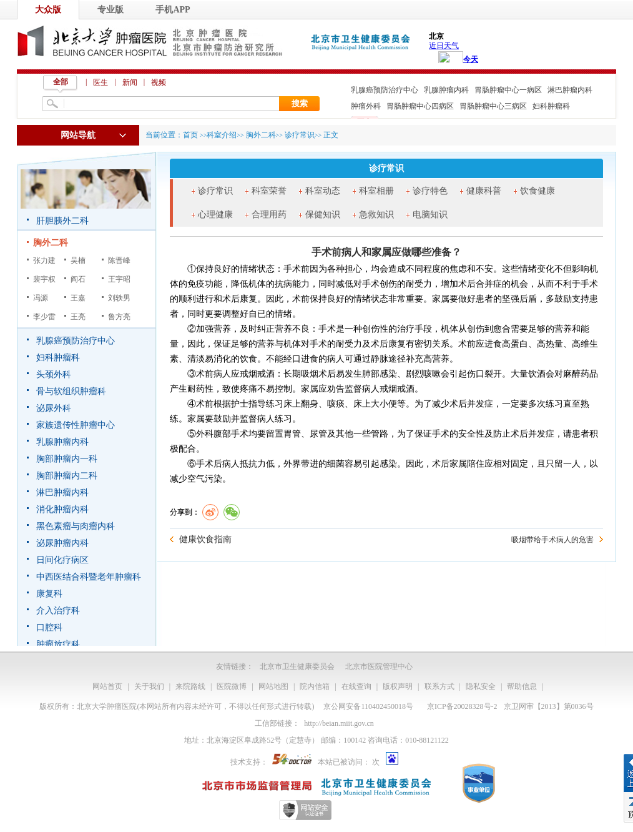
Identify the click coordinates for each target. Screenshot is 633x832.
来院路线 (190, 686)
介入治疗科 (58, 610)
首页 (190, 135)
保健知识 (322, 214)
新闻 (129, 82)
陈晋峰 (119, 260)
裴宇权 (44, 279)
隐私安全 (481, 686)
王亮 (78, 316)
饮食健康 (537, 191)
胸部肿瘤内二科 (66, 475)
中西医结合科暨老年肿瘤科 (88, 577)
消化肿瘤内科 (62, 509)
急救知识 (376, 214)
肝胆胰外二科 (62, 220)
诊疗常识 (215, 191)
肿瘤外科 (366, 106)
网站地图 (273, 686)
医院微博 (232, 686)
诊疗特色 (430, 191)
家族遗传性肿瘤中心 (75, 425)
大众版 (48, 9)
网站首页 (107, 686)
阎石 (78, 279)
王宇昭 (119, 279)
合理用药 (269, 214)
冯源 (40, 298)
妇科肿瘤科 (551, 106)
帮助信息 (522, 686)
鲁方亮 (119, 316)
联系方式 (439, 686)
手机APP (172, 9)
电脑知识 (430, 214)
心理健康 (215, 214)
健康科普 (483, 191)
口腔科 (49, 627)
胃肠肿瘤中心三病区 (493, 106)
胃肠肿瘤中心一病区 (508, 90)
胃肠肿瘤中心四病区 (420, 106)
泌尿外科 (53, 408)
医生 (100, 82)
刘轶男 (119, 298)
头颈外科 (53, 374)
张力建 (44, 260)
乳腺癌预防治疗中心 (384, 90)
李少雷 (44, 316)
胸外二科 (50, 242)
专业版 (110, 9)
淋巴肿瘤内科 (569, 90)
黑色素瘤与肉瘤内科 (75, 526)
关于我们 (149, 686)
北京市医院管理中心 (379, 666)
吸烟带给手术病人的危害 (552, 539)
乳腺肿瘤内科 (446, 90)
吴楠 (78, 260)
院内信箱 (315, 686)
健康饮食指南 (205, 539)
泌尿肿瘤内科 (62, 543)
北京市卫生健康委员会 (297, 666)
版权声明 (398, 686)
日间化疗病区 (62, 560)
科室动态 (322, 191)
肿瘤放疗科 (58, 644)
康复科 (49, 593)
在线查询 (356, 686)
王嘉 (78, 298)
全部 (60, 81)
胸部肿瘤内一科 (66, 458)
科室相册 (376, 191)
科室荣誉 (269, 191)
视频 (158, 82)
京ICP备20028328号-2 (462, 706)
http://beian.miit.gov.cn (339, 723)
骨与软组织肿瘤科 (71, 391)
